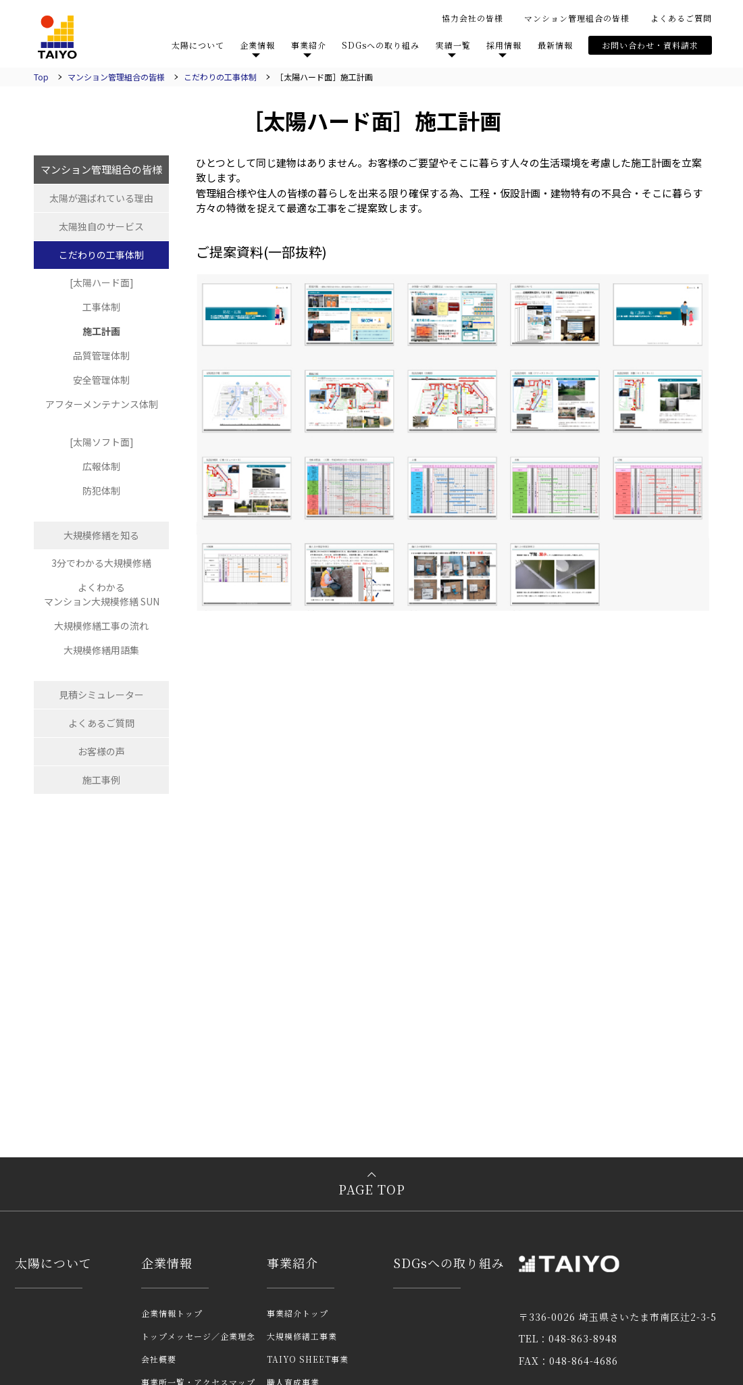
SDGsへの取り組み (380, 45)
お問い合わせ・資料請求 (650, 45)
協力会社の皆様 (472, 18)
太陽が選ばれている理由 (101, 198)
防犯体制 (101, 490)
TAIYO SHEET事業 (308, 1359)
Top (41, 76)
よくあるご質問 (681, 18)
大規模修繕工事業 (302, 1336)
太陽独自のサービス (101, 226)
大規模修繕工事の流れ (101, 625)
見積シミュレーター (101, 694)
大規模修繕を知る (101, 535)
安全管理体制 (101, 379)
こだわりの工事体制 (220, 76)
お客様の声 (101, 751)
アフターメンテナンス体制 (101, 404)
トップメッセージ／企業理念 (198, 1336)
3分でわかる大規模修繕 (101, 563)
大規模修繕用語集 (101, 650)
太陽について (198, 45)
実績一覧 (453, 45)
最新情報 (555, 45)
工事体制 (101, 306)
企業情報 (257, 45)
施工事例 (101, 779)
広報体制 (101, 466)
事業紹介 (308, 45)
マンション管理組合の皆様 (577, 18)
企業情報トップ (172, 1313)
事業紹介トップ (297, 1313)
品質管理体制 (101, 355)
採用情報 (503, 45)
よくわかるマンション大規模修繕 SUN (101, 594)
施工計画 (101, 331)
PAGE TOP (371, 1189)
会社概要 (158, 1359)
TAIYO (57, 37)
